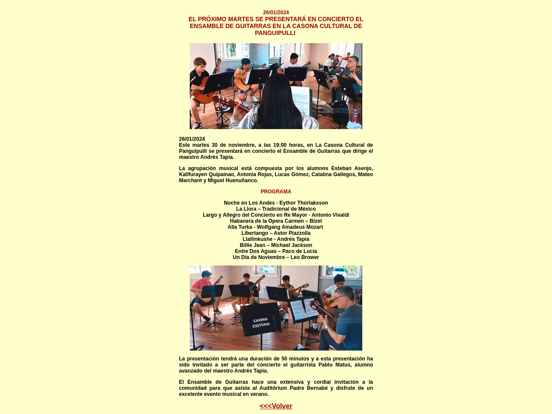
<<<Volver (276, 406)
